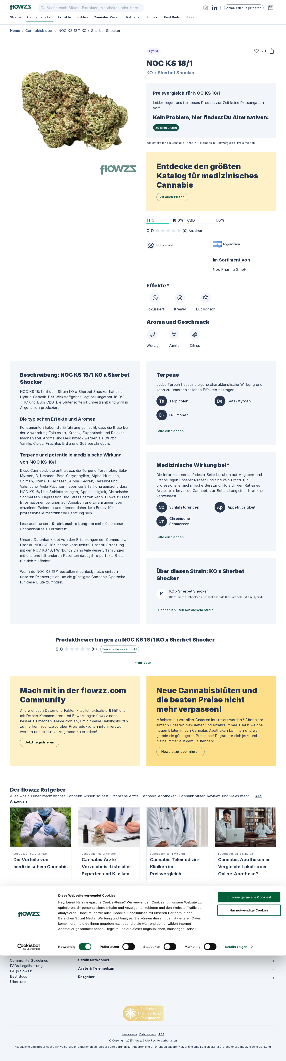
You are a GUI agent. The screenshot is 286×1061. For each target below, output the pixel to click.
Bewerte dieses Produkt (120, 649)
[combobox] (91, 7)
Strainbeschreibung (69, 523)
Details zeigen (236, 1052)
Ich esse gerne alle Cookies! (249, 1002)
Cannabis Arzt (158, 923)
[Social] (205, 7)
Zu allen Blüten (166, 127)
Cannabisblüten (39, 17)
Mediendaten (226, 928)
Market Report (227, 923)
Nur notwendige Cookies (248, 1016)
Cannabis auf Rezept (164, 913)
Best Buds (172, 17)
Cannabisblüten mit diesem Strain (186, 610)
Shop (189, 17)
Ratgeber (133, 17)
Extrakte (64, 17)
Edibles (82, 17)
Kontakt (152, 17)
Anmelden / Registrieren (243, 8)
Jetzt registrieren (39, 742)
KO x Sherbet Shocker (170, 72)
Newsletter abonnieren (180, 751)
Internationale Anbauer (234, 918)
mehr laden (143, 662)
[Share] (271, 51)
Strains (16, 17)
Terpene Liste (158, 928)
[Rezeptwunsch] (270, 7)
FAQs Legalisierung (26, 965)
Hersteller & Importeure (235, 913)
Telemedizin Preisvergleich (216, 142)
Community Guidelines (29, 960)
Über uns (18, 981)
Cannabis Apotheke (163, 918)
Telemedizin (88, 923)
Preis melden (246, 142)
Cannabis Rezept (107, 17)
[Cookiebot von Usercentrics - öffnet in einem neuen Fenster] (28, 1052)
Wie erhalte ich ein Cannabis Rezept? (171, 142)
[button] (256, 51)
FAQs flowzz (21, 971)
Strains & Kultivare (94, 913)
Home (15, 30)
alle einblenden (171, 431)
